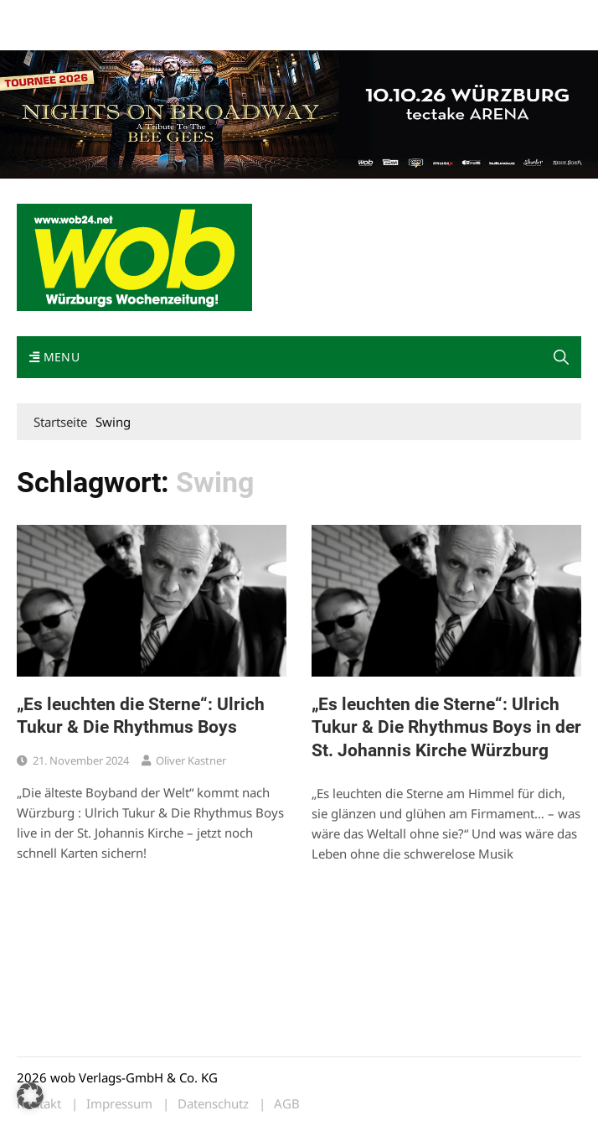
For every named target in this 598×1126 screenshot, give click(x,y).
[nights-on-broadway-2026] (299, 113)
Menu (54, 357)
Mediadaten (47, 15)
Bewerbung (111, 35)
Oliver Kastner (191, 760)
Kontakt (208, 15)
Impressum (45, 35)
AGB (287, 1103)
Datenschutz (213, 1103)
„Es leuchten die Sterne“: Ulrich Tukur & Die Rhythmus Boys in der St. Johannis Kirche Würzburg (446, 727)
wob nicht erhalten (132, 15)
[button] (561, 357)
